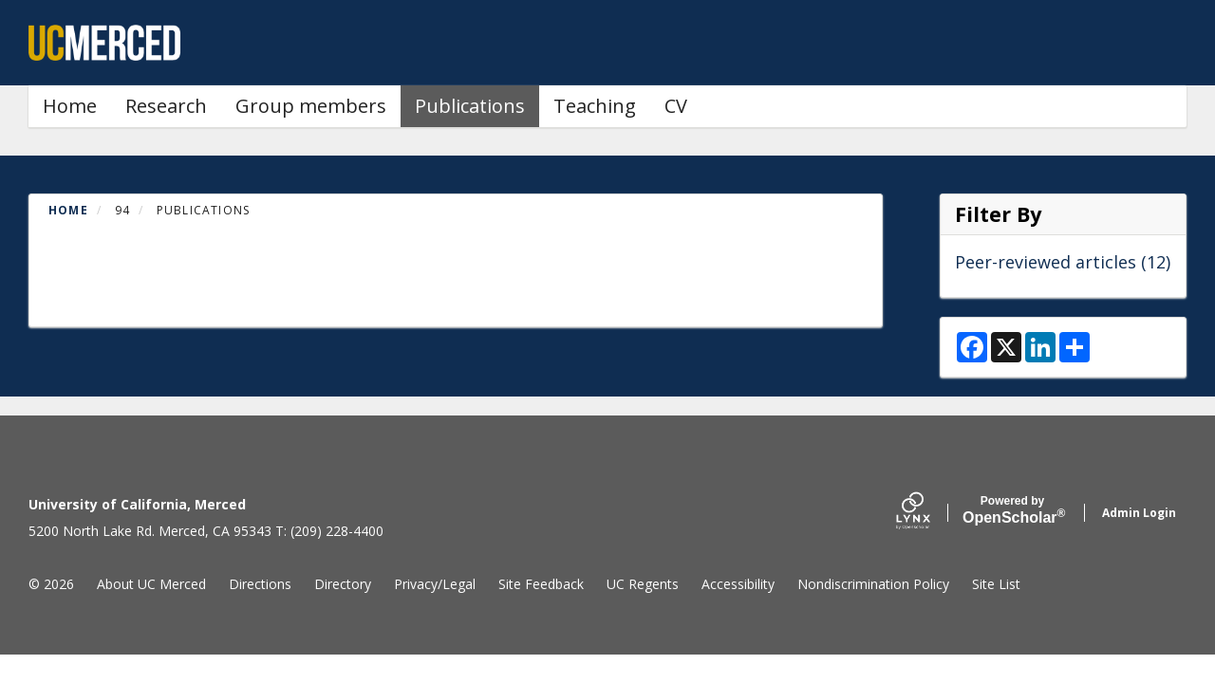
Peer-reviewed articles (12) (1062, 261)
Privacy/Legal (435, 584)
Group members (310, 106)
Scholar (1012, 510)
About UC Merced (151, 584)
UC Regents (643, 584)
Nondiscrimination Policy (873, 584)
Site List (996, 584)
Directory (342, 584)
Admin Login (1139, 513)
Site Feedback (541, 584)
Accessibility (738, 584)
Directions (260, 584)
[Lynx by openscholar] (929, 512)
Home (70, 106)
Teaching (594, 106)
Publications (470, 106)
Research (166, 106)
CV (675, 106)
